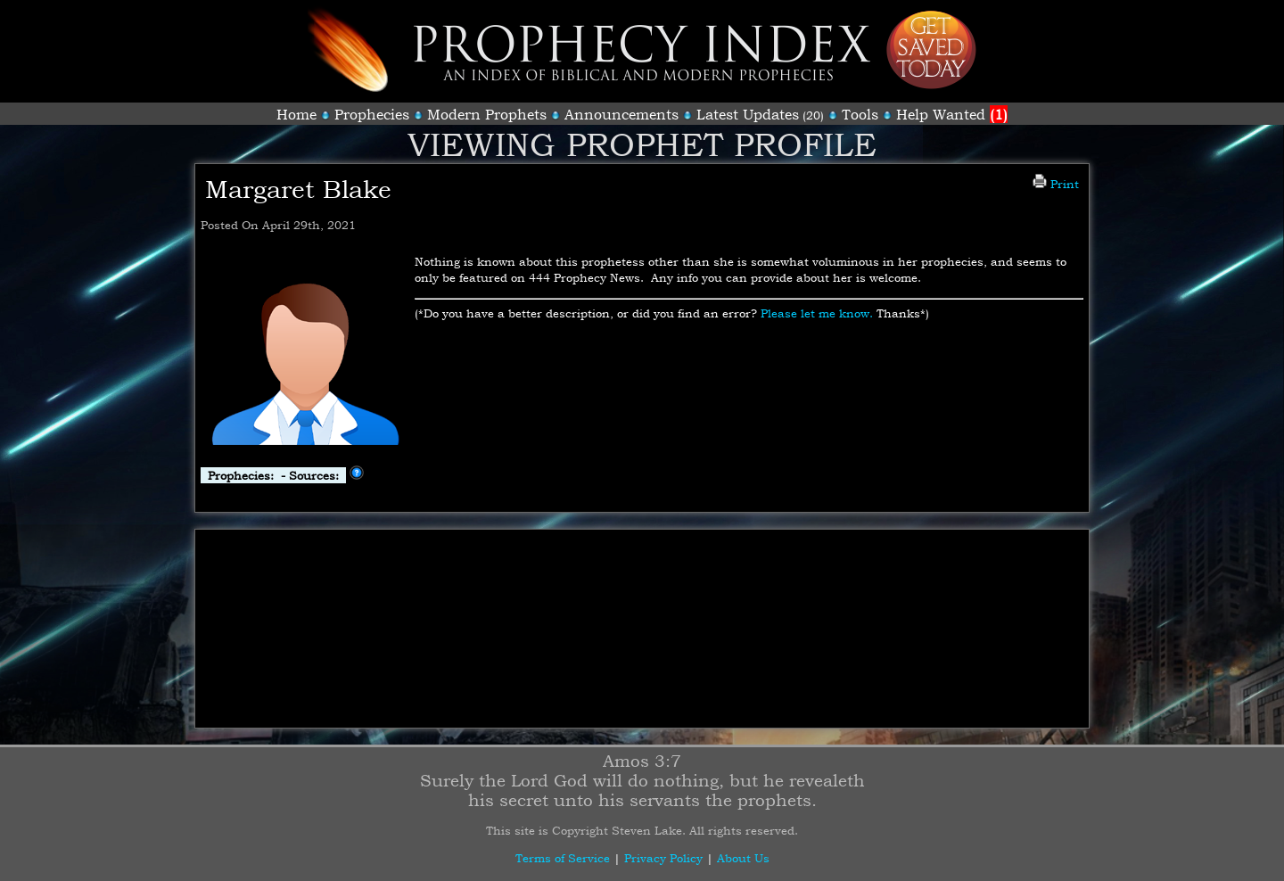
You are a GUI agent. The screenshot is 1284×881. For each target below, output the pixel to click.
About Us (743, 858)
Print (1056, 184)
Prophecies (371, 114)
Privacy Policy (663, 858)
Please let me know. (817, 313)
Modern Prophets (487, 114)
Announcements (621, 114)
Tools (860, 114)
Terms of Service (562, 858)
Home (296, 114)
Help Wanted (952, 114)
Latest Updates (747, 114)
